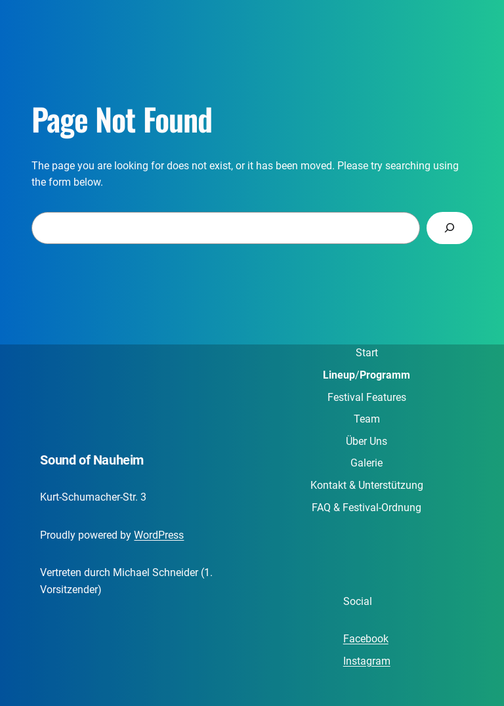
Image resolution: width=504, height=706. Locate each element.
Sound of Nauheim (92, 460)
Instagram (366, 661)
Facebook (365, 639)
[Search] (449, 228)
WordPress (159, 535)
